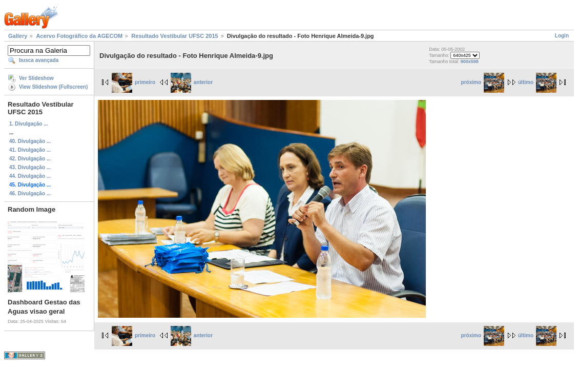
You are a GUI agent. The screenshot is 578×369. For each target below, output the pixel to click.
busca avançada (38, 60)
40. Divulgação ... (30, 141)
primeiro (133, 82)
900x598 (470, 61)
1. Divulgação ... (28, 124)
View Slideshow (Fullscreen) (53, 87)
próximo (482, 82)
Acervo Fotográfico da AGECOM (79, 36)
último (537, 82)
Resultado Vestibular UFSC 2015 (174, 36)
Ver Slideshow (36, 78)
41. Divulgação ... (30, 150)
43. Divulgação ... (30, 167)
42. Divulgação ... (30, 158)
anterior (192, 82)
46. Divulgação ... (30, 193)
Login (562, 35)
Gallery (17, 36)
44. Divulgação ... (30, 176)
